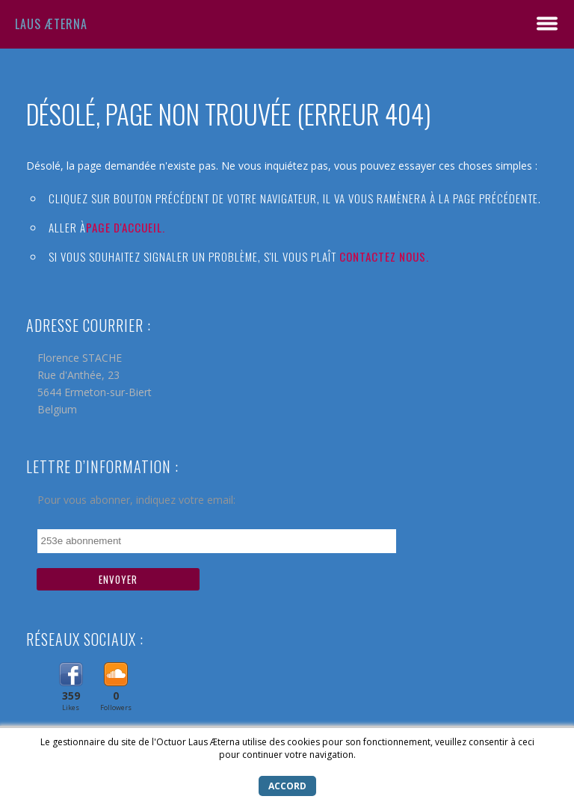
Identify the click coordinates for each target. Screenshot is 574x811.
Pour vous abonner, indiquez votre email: (136, 500)
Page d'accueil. (125, 227)
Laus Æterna (51, 24)
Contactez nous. (384, 256)
